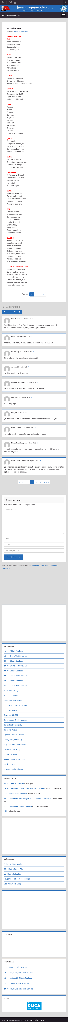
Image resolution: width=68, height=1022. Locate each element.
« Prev (21, 482)
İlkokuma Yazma (10, 730)
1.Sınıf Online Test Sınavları (15, 656)
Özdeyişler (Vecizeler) (13, 740)
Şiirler (6, 811)
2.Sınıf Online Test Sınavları (15, 666)
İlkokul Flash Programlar (14, 784)
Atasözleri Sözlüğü (11, 690)
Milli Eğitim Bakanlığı (12, 874)
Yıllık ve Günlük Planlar (13, 769)
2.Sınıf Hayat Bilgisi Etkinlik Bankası (18, 989)
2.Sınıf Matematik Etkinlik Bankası (18, 806)
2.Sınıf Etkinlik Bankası (13, 661)
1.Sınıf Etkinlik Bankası (13, 651)
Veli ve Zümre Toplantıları (14, 759)
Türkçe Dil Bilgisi (10, 754)
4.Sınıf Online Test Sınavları (15, 685)
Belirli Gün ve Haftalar (13, 700)
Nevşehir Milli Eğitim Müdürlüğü (17, 879)
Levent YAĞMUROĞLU (36, 1020)
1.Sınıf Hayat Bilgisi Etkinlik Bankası (18, 973)
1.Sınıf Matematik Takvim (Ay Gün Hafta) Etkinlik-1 (24, 789)
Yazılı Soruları (9, 764)
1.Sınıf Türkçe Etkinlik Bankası (16, 983)
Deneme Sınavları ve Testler (15, 705)
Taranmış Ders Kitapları (13, 749)
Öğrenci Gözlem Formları (21, 31)
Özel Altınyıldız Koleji (12, 884)
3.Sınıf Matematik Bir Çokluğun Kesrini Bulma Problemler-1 (28, 799)
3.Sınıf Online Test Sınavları (15, 676)
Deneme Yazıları (10, 710)
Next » (46, 482)
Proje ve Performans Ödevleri (16, 744)
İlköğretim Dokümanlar (13, 725)
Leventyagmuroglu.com (11, 15)
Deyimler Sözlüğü (11, 715)
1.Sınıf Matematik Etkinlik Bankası (18, 978)
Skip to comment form (12, 312)
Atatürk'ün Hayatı (11, 695)
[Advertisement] (34, 587)
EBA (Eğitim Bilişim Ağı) (13, 869)
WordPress (10, 1020)
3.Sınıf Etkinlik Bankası (13, 671)
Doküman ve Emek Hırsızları (15, 720)
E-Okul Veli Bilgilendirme (14, 864)
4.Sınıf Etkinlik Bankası (13, 681)
